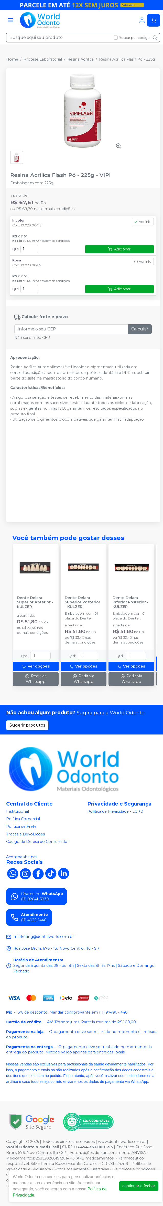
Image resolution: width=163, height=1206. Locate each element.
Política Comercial (23, 819)
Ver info (142, 222)
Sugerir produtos (27, 725)
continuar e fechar (138, 1186)
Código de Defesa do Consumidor (37, 841)
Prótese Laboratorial (43, 59)
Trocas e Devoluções (25, 834)
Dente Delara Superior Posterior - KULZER (82, 602)
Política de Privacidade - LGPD (115, 811)
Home (12, 59)
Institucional (17, 811)
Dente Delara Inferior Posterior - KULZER (130, 602)
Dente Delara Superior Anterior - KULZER (35, 602)
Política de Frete (21, 826)
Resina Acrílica (80, 59)
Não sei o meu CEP (32, 337)
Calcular (139, 329)
